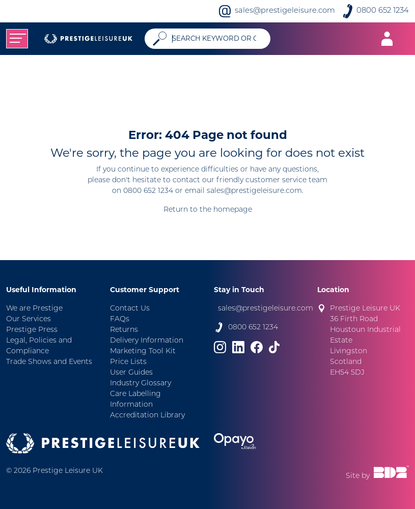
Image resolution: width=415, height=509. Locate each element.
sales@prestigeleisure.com (285, 11)
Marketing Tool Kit (143, 351)
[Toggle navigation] (17, 38)
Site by (377, 473)
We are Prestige (34, 309)
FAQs (119, 319)
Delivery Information (146, 341)
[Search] (217, 39)
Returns (124, 330)
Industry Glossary (140, 383)
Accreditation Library (147, 415)
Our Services (28, 319)
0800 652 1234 (382, 11)
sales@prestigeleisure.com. (255, 191)
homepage (232, 210)
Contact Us (130, 309)
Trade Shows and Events (49, 362)
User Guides (131, 373)
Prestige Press (32, 330)
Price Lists (128, 362)
